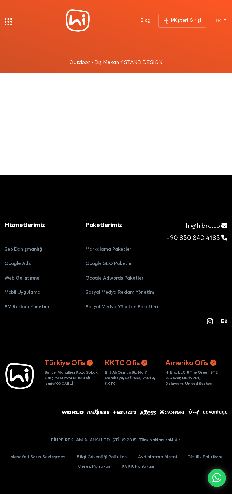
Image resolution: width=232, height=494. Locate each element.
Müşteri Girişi (182, 21)
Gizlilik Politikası (204, 457)
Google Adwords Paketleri (115, 278)
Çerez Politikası (94, 466)
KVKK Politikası (138, 466)
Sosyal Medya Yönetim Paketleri (121, 307)
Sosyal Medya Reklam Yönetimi (120, 292)
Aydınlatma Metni (157, 457)
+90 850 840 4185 (196, 238)
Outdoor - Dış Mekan (94, 62)
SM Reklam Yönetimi (27, 307)
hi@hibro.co (206, 226)
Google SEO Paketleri (109, 263)
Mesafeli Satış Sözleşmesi (38, 457)
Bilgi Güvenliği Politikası (102, 457)
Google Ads (18, 263)
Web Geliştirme (22, 278)
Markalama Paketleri (109, 249)
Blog (145, 20)
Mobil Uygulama (22, 292)
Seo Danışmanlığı (24, 249)
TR (218, 20)
